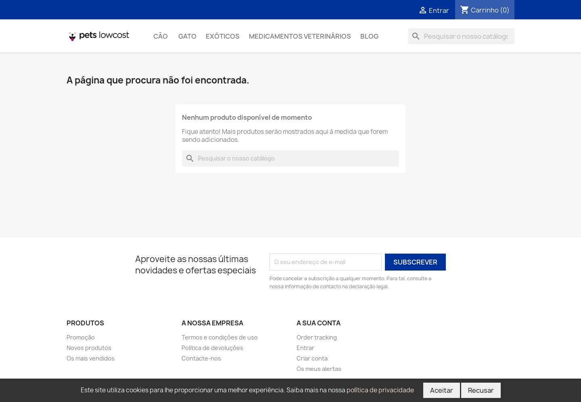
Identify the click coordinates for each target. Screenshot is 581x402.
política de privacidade (380, 390)
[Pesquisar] (461, 36)
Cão (161, 36)
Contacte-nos (201, 358)
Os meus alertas (319, 369)
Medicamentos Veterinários (300, 36)
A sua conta (319, 323)
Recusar (481, 390)
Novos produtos (89, 348)
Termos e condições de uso (220, 337)
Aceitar (441, 390)
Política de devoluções (212, 348)
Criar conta (312, 358)
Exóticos (223, 36)
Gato (187, 36)
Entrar (305, 348)
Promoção (81, 337)
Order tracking (317, 337)
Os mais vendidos (91, 358)
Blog (369, 36)
